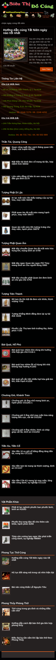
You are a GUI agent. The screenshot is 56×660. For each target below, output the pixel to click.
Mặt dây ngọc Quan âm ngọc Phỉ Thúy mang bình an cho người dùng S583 (30, 264)
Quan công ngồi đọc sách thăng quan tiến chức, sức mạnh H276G (32, 148)
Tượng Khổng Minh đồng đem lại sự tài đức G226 (31, 315)
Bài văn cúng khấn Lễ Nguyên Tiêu (29, 587)
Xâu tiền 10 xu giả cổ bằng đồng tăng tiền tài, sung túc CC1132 (32, 452)
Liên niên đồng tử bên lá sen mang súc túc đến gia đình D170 (33, 177)
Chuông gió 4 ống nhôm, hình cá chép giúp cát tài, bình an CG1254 (31, 431)
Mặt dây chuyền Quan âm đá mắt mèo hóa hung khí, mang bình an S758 (32, 249)
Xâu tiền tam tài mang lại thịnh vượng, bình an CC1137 (33, 467)
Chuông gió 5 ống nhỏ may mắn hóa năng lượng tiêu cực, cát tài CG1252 (32, 416)
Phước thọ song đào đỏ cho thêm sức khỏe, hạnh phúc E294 (30, 523)
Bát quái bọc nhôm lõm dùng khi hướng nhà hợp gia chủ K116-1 (31, 351)
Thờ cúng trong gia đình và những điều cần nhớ (31, 609)
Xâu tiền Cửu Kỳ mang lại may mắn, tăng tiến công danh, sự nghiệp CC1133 (32, 481)
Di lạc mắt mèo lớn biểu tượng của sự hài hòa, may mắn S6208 (32, 199)
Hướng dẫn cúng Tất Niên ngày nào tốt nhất (25, 31)
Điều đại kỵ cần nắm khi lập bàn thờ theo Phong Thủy (32, 639)
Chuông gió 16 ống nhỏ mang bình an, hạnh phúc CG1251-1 (31, 401)
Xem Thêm (46, 69)
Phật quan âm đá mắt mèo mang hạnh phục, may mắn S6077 (30, 213)
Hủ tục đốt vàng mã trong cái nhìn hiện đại (33, 572)
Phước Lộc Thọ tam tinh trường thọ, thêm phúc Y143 (32, 329)
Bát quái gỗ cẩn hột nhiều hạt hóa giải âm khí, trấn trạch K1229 (32, 380)
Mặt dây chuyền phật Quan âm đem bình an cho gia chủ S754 (32, 279)
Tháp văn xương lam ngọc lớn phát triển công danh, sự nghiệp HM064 (31, 537)
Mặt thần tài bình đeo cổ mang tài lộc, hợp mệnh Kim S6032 (32, 163)
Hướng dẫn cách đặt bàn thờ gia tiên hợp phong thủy (32, 624)
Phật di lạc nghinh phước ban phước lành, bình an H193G (32, 508)
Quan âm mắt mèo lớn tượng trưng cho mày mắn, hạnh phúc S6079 (31, 228)
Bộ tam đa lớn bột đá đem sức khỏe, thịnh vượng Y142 (32, 300)
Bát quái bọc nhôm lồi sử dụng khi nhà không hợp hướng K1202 (31, 365)
